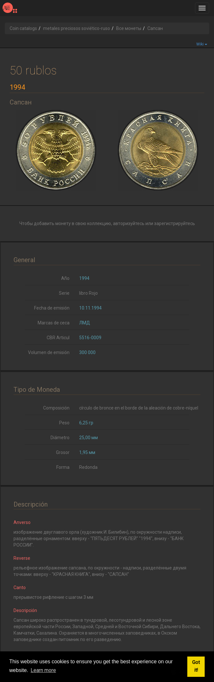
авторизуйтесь (128, 223)
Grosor (63, 452)
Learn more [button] (43, 670)
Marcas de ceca (54, 322)
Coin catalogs (23, 28)
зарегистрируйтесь (174, 223)
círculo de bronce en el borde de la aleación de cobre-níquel (138, 407)
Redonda (88, 467)
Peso (64, 422)
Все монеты (128, 28)
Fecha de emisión (52, 308)
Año (65, 278)
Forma (63, 467)
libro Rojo (88, 293)
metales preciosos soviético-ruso (76, 28)
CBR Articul (58, 337)
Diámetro (60, 437)
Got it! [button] (196, 666)
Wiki (201, 44)
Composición (56, 407)
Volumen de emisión (49, 352)
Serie (64, 293)
